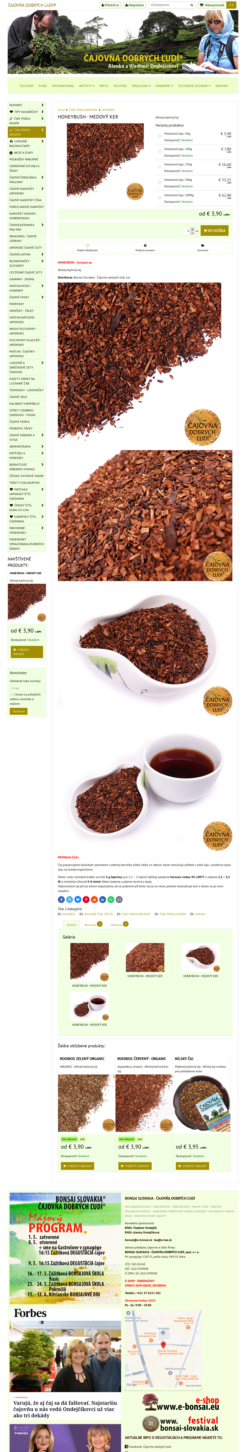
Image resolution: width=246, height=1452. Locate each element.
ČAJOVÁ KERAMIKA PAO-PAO (27, 227)
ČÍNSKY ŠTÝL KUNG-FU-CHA (27, 507)
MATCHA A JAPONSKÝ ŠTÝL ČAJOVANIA (27, 494)
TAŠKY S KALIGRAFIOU (24, 483)
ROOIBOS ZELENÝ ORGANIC (82, 1058)
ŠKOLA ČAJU (141, 86)
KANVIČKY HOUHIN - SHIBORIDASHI (23, 216)
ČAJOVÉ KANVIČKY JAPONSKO (27, 191)
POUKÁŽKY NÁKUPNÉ (23, 159)
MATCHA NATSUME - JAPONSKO (22, 319)
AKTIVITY (86, 86)
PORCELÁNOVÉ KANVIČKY (26, 207)
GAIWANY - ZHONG (21, 279)
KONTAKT (222, 86)
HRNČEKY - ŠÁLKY (21, 311)
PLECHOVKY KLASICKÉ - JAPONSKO (25, 342)
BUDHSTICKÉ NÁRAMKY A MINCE (27, 466)
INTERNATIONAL (63, 86)
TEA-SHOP (26, 86)
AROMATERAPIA (27, 446)
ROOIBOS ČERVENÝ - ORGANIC (141, 1058)
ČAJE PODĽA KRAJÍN (173, 914)
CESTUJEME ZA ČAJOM (194, 86)
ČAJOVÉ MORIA (19, 422)
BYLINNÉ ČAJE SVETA (99, 914)
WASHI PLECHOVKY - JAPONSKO (23, 331)
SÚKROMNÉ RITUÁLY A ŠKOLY (24, 168)
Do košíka (215, 230)
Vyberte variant (77, 1166)
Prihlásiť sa (110, 5)
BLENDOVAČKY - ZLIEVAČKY (27, 263)
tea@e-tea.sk (163, 1240)
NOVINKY (27, 105)
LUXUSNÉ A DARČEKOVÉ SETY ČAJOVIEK (27, 367)
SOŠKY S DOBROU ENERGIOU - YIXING (22, 412)
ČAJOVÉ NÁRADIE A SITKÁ (27, 437)
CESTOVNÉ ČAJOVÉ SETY (25, 272)
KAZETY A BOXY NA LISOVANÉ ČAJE (22, 381)
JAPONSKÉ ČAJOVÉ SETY (25, 247)
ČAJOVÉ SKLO (18, 397)
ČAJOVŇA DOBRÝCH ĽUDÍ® (32, 5)
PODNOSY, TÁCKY (20, 428)
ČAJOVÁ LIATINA (27, 254)
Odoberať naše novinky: (25, 681)
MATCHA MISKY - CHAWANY (27, 288)
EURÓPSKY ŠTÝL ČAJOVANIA (27, 519)
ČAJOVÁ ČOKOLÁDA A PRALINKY (27, 179)
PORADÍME (164, 86)
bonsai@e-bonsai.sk (138, 1240)
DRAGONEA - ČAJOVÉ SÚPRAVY (23, 238)
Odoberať (18, 711)
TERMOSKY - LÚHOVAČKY (26, 390)
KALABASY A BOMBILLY (24, 403)
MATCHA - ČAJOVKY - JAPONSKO (22, 353)
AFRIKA (200, 914)
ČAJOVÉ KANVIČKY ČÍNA (25, 200)
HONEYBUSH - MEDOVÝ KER (25, 573)
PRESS (103, 86)
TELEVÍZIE (120, 86)
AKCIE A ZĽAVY (21, 152)
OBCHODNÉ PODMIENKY (27, 530)
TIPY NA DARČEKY (27, 111)
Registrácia (134, 5)
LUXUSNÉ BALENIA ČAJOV (27, 143)
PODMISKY (16, 304)
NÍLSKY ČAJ (184, 1058)
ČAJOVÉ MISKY (27, 297)
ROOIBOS (69, 914)
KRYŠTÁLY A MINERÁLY (27, 455)
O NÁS (42, 86)
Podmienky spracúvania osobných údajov (26, 543)
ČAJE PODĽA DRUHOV (136, 914)
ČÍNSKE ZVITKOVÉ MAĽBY (26, 476)
